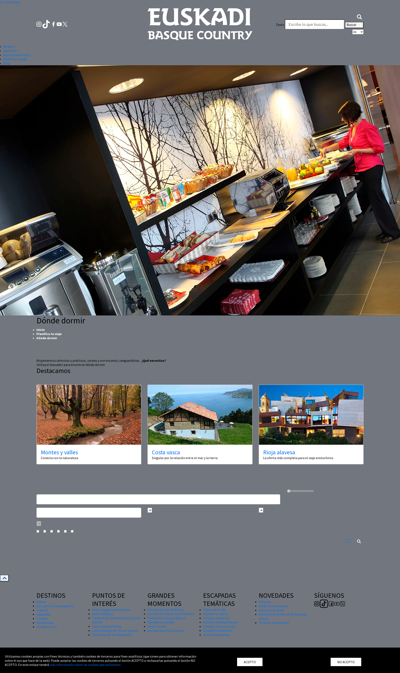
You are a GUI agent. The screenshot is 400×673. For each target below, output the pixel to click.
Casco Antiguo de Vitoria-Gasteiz (115, 630)
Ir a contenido (10, 2)
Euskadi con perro (215, 614)
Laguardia (43, 614)
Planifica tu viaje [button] (15, 59)
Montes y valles (59, 452)
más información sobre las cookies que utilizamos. (85, 665)
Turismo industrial (216, 618)
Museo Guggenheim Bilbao (111, 610)
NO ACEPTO (346, 662)
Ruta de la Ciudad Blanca (220, 622)
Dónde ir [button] (9, 46)
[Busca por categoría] (38, 523)
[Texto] (314, 24)
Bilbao (41, 602)
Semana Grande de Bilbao (166, 610)
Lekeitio (42, 610)
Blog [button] (6, 63)
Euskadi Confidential (217, 630)
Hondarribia (45, 622)
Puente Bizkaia (103, 614)
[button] (359, 16)
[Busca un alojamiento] (158, 499)
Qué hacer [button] (10, 51)
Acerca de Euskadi (271, 610)
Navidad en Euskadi (161, 622)
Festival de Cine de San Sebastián (171, 614)
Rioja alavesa (279, 452)
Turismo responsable (274, 622)
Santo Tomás (157, 626)
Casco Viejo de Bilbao (107, 626)
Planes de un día (214, 610)
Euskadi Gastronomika (219, 626)
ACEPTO (250, 662)
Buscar (354, 25)
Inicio (40, 330)
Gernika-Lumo (46, 627)
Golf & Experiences (216, 635)
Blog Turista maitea (273, 606)
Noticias (265, 602)
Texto (280, 25)
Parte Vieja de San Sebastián (112, 635)
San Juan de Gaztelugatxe (54, 606)
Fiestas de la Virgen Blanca (166, 618)
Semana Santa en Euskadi (166, 630)
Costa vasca (166, 452)
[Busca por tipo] (261, 510)
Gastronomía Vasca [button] (17, 55)
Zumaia (41, 618)
